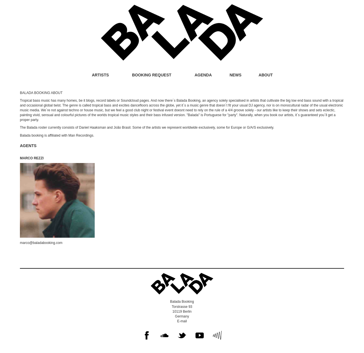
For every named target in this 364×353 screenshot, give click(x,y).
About (265, 75)
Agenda (203, 75)
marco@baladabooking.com (41, 243)
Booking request (151, 75)
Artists (100, 75)
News (235, 75)
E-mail (182, 321)
